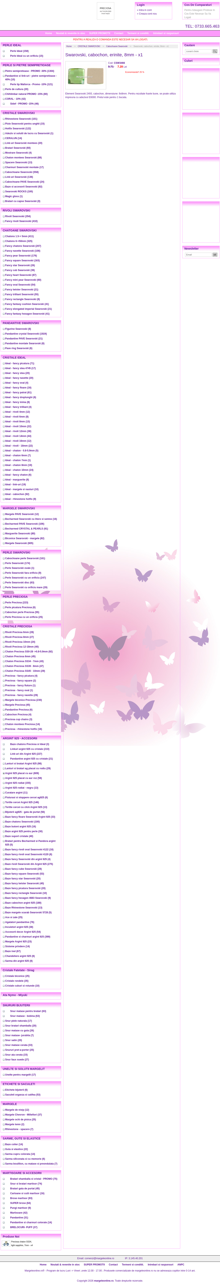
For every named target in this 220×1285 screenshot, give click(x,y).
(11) (16, 792)
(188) (23, 902)
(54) (20, 284)
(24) (24, 181)
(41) (27, 304)
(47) (24, 666)
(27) (19, 637)
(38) (18, 431)
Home (48, 33)
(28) (19, 632)
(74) (26, 1183)
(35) (16, 980)
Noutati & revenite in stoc (70, 33)
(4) (18, 152)
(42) (15, 98)
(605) (19, 543)
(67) (13, 951)
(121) (31, 84)
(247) (25, 577)
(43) (24, 661)
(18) (23, 729)
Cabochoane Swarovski (116, 46)
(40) (22, 646)
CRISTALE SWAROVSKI (89, 46)
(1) (29, 133)
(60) (18, 147)
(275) (29, 864)
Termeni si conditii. (138, 33)
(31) (19, 1217)
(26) (20, 265)
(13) (18, 162)
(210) (29, 749)
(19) (18, 465)
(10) (22, 489)
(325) (18, 241)
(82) (24, 538)
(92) (23, 186)
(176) (21, 255)
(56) (25, 812)
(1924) (26, 333)
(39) (20, 270)
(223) (16, 602)
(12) (17, 411)
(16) (18, 387)
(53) (24, 873)
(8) (22, 299)
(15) (26, 55)
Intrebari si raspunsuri (166, 33)
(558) (22, 172)
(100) (19, 191)
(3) (18, 719)
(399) (27, 936)
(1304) (29, 71)
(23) (18, 941)
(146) (22, 802)
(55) (22, 294)
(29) (26, 587)
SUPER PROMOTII (99, 33)
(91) (26, 528)
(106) (22, 250)
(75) (33, 1178)
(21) (21, 289)
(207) (23, 246)
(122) (18, 128)
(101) (21, 118)
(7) (18, 455)
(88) (23, 157)
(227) (26, 753)
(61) (18, 392)
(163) (22, 260)
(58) (23, 778)
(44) (18, 436)
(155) (18, 783)
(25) (24, 617)
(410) (21, 221)
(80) (26, 94)
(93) (21, 1198)
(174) (17, 563)
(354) (18, 216)
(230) (23, 700)
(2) (20, 680)
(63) (19, 582)
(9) (20, 499)
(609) (22, 773)
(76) (19, 922)
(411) (19, 236)
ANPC (180, 1264)
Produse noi (11, 1236)
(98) (23, 763)
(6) (18, 348)
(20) (16, 89)
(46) (24, 103)
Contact (118, 33)
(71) (19, 363)
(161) (25, 558)
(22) (18, 426)
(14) (13, 138)
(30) (24, 831)
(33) (30, 816)
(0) (22, 201)
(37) (23, 1114)
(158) (19, 51)
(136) (19, 177)
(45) (20, 656)
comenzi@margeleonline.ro (99, 1258)
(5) (22, 450)
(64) (20, 1203)
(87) (21, 275)
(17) (24, 167)
